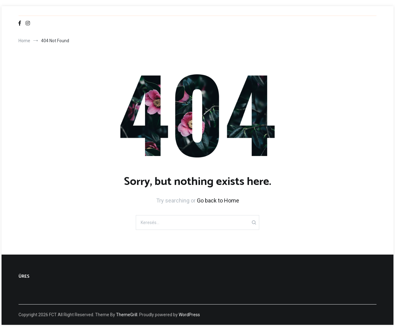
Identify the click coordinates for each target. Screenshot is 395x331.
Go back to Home (218, 200)
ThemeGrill (126, 314)
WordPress (189, 314)
